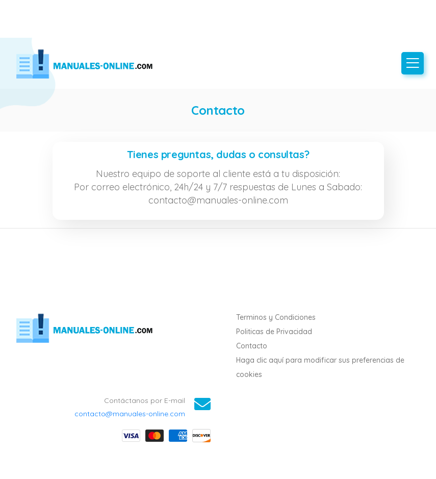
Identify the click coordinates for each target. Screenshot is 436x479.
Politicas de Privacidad (274, 331)
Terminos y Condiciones (276, 317)
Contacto (251, 345)
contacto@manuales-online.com (129, 413)
